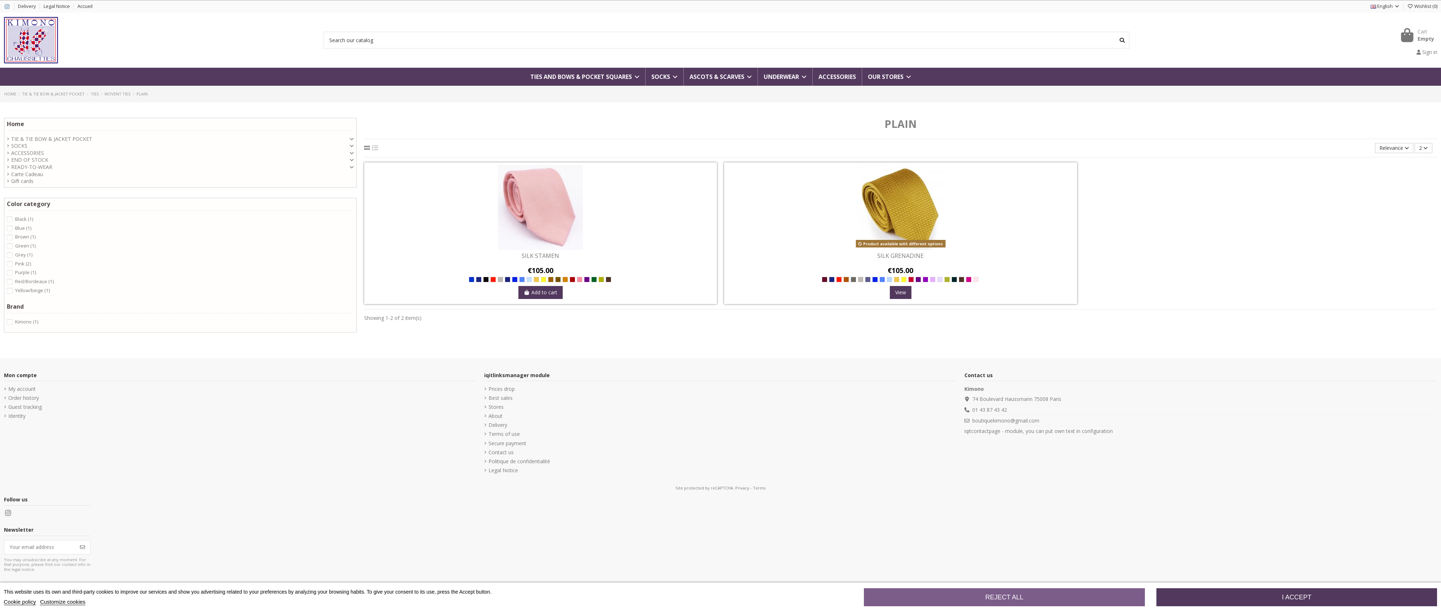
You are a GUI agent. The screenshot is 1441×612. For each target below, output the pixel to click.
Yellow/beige (32, 290)
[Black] (485, 279)
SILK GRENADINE (900, 256)
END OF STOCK (29, 159)
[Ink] (867, 279)
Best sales (500, 397)
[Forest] (594, 279)
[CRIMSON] (968, 279)
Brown (25, 236)
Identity (17, 415)
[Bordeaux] (824, 279)
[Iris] (932, 279)
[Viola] (925, 279)
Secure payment (507, 443)
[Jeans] (522, 279)
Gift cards (22, 181)
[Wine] (572, 279)
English (1385, 6)
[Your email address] (39, 547)
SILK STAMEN (540, 256)
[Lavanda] (939, 279)
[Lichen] (947, 279)
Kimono (26, 321)
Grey (23, 254)
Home (15, 124)
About (495, 415)
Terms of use (504, 433)
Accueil (85, 6)
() (1422, 6)
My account (22, 388)
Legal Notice (57, 6)
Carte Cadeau (27, 174)
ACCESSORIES (27, 152)
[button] (889, 77)
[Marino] (507, 279)
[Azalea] (579, 279)
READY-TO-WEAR (31, 167)
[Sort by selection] (1394, 148)
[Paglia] (601, 279)
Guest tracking (25, 406)
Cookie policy (20, 602)
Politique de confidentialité (519, 461)
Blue (23, 228)
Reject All (1004, 597)
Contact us (501, 452)
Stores (496, 406)
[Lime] (543, 279)
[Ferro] (853, 279)
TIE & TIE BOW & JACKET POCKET (51, 138)
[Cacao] (608, 279)
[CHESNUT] (846, 279)
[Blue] (471, 279)
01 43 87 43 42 (989, 409)
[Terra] (558, 279)
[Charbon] (954, 279)
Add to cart (541, 292)
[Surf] (529, 279)
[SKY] (889, 279)
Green (25, 245)
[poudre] (975, 279)
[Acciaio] (500, 279)
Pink (23, 263)
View (900, 292)
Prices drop (501, 388)
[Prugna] (586, 279)
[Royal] (514, 279)
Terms (759, 488)
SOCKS (19, 145)
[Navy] (478, 279)
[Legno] (565, 279)
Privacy (742, 488)
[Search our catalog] (1122, 40)
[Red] (493, 279)
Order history (23, 397)
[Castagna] (550, 279)
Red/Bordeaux (34, 281)
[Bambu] (536, 279)
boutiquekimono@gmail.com (1005, 420)
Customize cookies (62, 602)
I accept (1297, 597)
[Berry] (911, 279)
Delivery (27, 6)
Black (24, 219)
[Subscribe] (82, 547)
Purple (25, 272)
